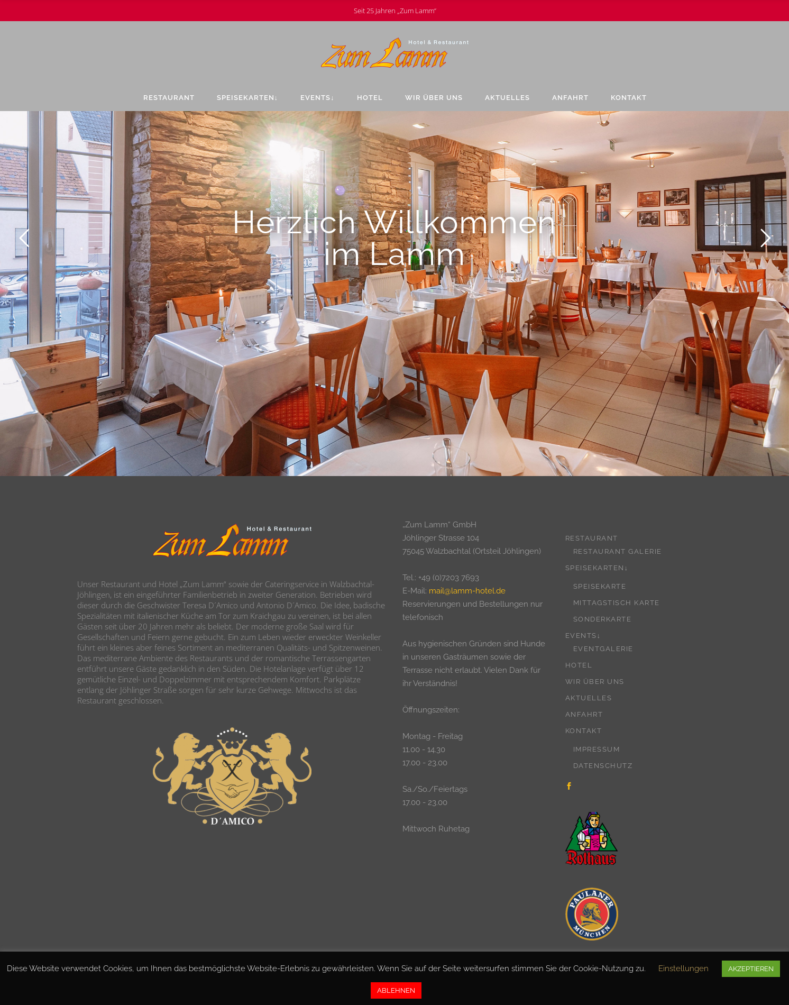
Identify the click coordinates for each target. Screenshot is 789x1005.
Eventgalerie (603, 649)
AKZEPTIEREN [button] (751, 969)
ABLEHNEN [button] (396, 990)
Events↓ (583, 635)
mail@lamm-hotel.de (467, 591)
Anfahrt (584, 714)
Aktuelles (588, 698)
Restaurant (591, 538)
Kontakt (583, 731)
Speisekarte (600, 586)
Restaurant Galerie (617, 551)
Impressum (596, 749)
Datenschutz (603, 766)
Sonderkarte (602, 619)
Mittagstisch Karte (616, 603)
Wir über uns (595, 682)
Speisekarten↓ (597, 568)
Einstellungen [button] (683, 968)
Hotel (579, 665)
